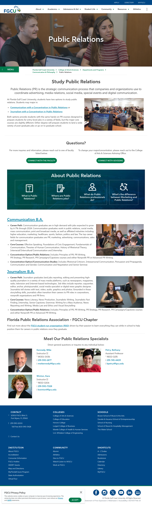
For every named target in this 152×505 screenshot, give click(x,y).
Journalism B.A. (20, 272)
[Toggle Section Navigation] (9, 69)
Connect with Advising (110, 161)
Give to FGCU (58, 458)
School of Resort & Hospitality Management (115, 426)
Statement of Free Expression (96, 501)
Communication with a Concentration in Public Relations (38, 108)
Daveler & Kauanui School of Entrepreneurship (116, 419)
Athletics (137, 9)
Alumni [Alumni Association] (56, 451)
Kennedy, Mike (44, 350)
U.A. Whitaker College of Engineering (68, 433)
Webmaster (112, 501)
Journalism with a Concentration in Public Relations (36, 112)
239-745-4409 (114, 360)
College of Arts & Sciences (68, 70)
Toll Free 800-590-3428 (21, 427)
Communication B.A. (25, 220)
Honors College (59, 423)
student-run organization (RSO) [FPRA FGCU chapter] (53, 326)
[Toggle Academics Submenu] (54, 9)
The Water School (105, 430)
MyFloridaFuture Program (18, 472)
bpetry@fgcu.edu (115, 364)
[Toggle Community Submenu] (108, 9)
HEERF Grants (14, 465)
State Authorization (16, 475)
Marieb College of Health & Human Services (70, 430)
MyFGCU (141, 3)
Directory (129, 3)
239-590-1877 (45, 360)
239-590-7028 (45, 386)
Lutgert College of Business (64, 426)
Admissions (102, 455)
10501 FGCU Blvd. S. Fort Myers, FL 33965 (19, 417)
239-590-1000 (16, 423)
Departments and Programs (93, 70)
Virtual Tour (12, 479)
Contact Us (15, 437)
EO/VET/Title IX (135, 501)
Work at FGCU (59, 465)
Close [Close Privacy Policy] (81, 492)
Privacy (60, 498)
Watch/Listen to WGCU (62, 462)
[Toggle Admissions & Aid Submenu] (72, 9)
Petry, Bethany (112, 350)
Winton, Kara (43, 376)
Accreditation (13, 455)
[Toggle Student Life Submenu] (91, 9)
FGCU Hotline (13, 462)
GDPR (9, 500)
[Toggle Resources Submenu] (123, 9)
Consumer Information (17, 458)
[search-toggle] (147, 9)
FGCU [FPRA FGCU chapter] (34, 326)
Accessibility (123, 501)
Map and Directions (16, 469)
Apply (116, 3)
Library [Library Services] (100, 469)
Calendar (101, 462)
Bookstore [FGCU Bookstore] (102, 458)
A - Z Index (102, 451)
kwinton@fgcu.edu (47, 390)
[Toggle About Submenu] (40, 9)
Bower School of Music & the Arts (111, 416)
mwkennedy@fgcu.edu (49, 364)
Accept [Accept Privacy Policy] (75, 500)
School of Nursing (105, 423)
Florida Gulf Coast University (43, 70)
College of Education (61, 419)
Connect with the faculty (41, 161)
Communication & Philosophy (44, 72)
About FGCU (13, 451)
